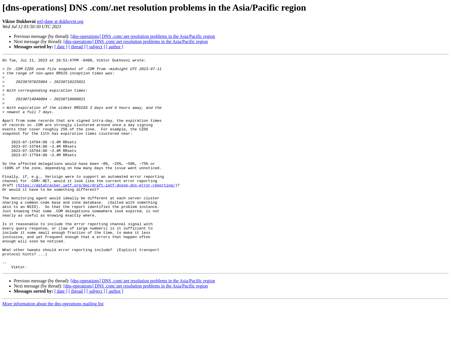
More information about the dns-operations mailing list (53, 346)
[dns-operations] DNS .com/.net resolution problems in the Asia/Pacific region (142, 36)
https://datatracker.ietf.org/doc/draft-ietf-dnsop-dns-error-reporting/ (96, 210)
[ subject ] (96, 46)
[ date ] (60, 46)
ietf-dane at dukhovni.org (60, 21)
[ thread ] (76, 46)
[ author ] (114, 46)
